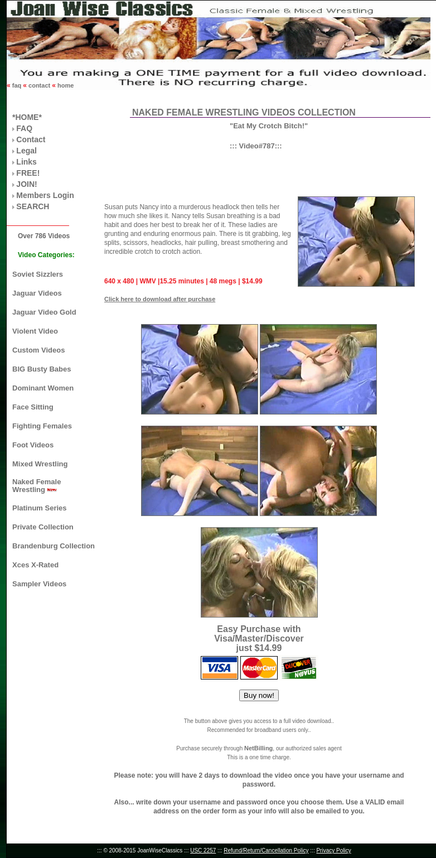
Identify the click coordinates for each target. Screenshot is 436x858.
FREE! (28, 172)
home (65, 85)
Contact (30, 139)
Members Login (45, 195)
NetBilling (258, 748)
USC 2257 (203, 850)
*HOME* (27, 117)
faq (17, 85)
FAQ (24, 128)
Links (26, 161)
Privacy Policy (333, 850)
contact (39, 85)
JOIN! (26, 184)
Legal (26, 150)
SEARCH (32, 206)
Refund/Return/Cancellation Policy (266, 850)
